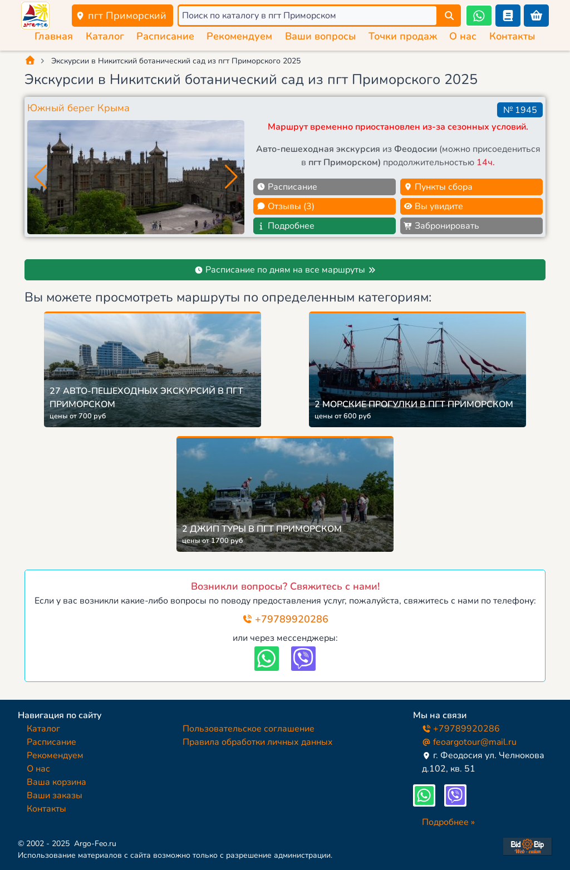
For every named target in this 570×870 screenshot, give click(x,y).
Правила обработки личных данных (258, 742)
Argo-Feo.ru (95, 843)
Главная (54, 36)
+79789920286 (285, 619)
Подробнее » (448, 822)
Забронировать (441, 226)
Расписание (165, 36)
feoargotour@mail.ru (469, 742)
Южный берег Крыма (78, 108)
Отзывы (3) (286, 206)
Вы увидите (433, 206)
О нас (462, 36)
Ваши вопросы (320, 36)
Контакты (512, 36)
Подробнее (286, 226)
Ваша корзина (56, 782)
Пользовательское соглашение (249, 729)
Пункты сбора (438, 187)
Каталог (105, 36)
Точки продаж (402, 36)
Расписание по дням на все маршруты (285, 270)
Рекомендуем (239, 36)
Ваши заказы (54, 795)
